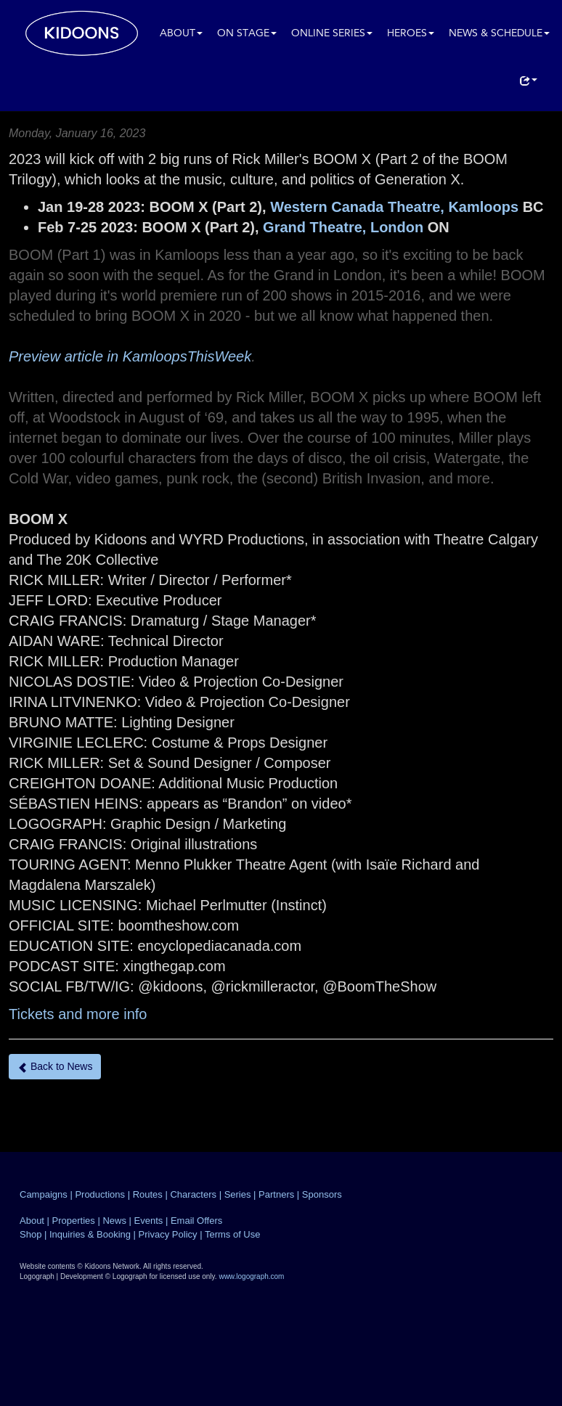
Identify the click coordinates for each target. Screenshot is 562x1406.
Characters (193, 1194)
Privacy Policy (168, 1234)
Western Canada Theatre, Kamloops (394, 207)
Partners (276, 1194)
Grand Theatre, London (343, 227)
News (114, 1220)
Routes (148, 1194)
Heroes (410, 33)
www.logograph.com (251, 1276)
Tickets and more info (78, 1014)
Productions (100, 1194)
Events (148, 1220)
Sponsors (322, 1194)
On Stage (247, 33)
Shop (30, 1234)
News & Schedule (499, 33)
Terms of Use (233, 1234)
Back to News (54, 1066)
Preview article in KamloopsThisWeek (130, 356)
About (181, 33)
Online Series (331, 33)
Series (237, 1194)
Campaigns (44, 1194)
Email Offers (196, 1220)
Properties (73, 1220)
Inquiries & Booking (90, 1234)
